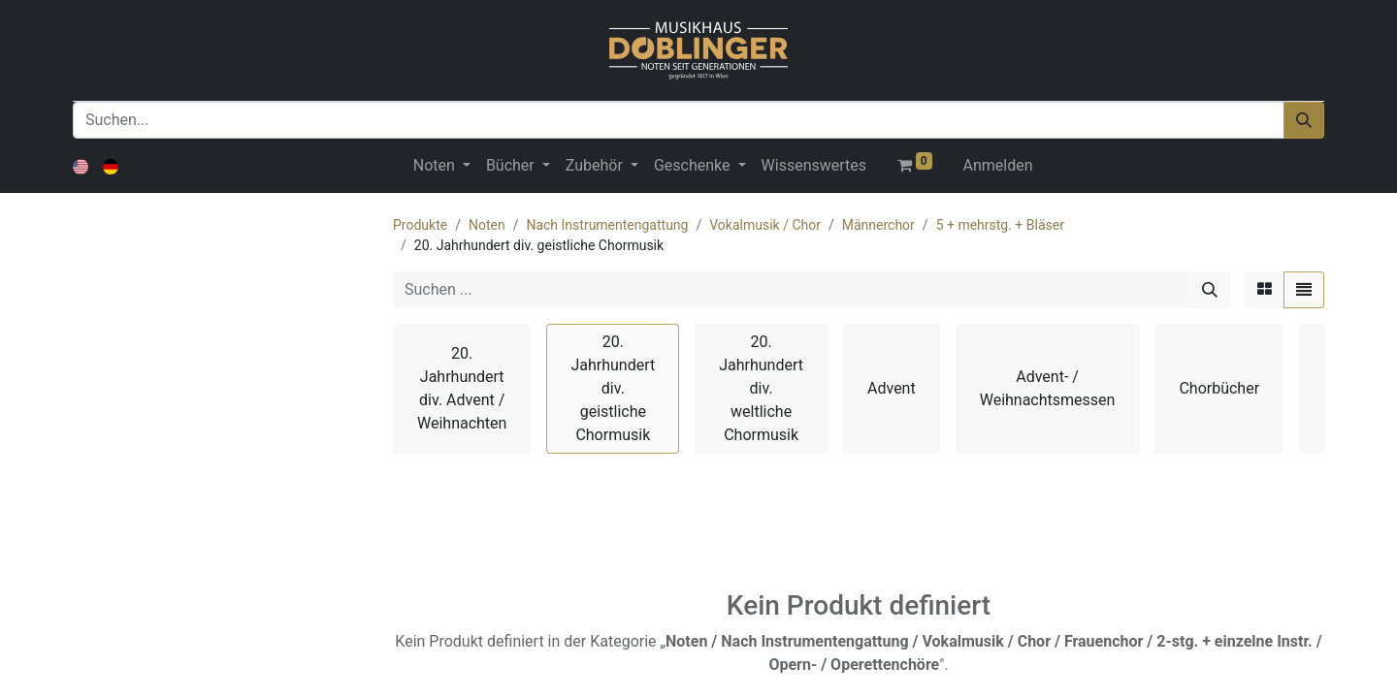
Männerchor (878, 225)
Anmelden (998, 165)
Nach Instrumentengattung (607, 225)
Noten (487, 225)
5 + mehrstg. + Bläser (1000, 225)
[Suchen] (1303, 120)
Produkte (420, 225)
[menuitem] (814, 165)
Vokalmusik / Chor (765, 225)
